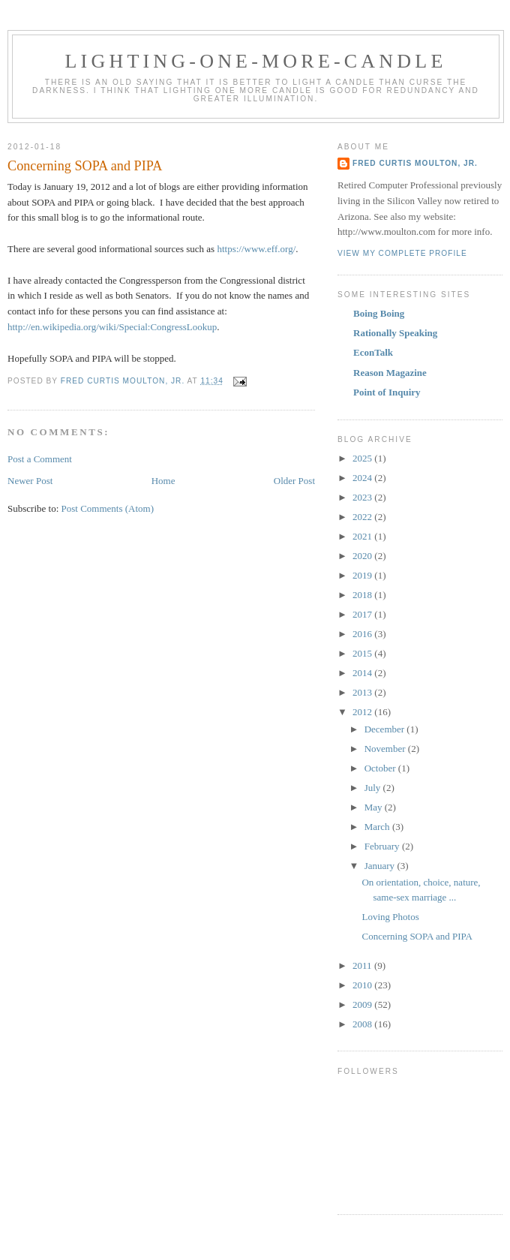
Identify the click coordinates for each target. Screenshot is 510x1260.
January (381, 865)
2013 (363, 692)
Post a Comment (40, 459)
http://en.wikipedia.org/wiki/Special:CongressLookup (112, 326)
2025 (363, 458)
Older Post (294, 480)
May (374, 807)
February (383, 846)
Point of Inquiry (387, 392)
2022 (363, 516)
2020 (363, 555)
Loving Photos (390, 916)
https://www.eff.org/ (256, 248)
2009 (363, 1004)
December (385, 729)
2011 (363, 965)
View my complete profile (402, 253)
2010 (363, 985)
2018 (363, 594)
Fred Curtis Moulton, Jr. (415, 163)
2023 (363, 497)
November (386, 748)
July (373, 787)
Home (164, 480)
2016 (363, 633)
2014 (363, 672)
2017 (363, 614)
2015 (363, 653)
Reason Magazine (390, 372)
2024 (363, 477)
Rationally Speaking (395, 332)
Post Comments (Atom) (108, 508)
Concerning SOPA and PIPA (417, 936)
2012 (363, 711)
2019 (363, 575)
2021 (363, 536)
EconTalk (373, 352)
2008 (363, 1024)
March (378, 826)
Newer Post (30, 480)
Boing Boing (378, 313)
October (381, 768)
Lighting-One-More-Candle (256, 61)
